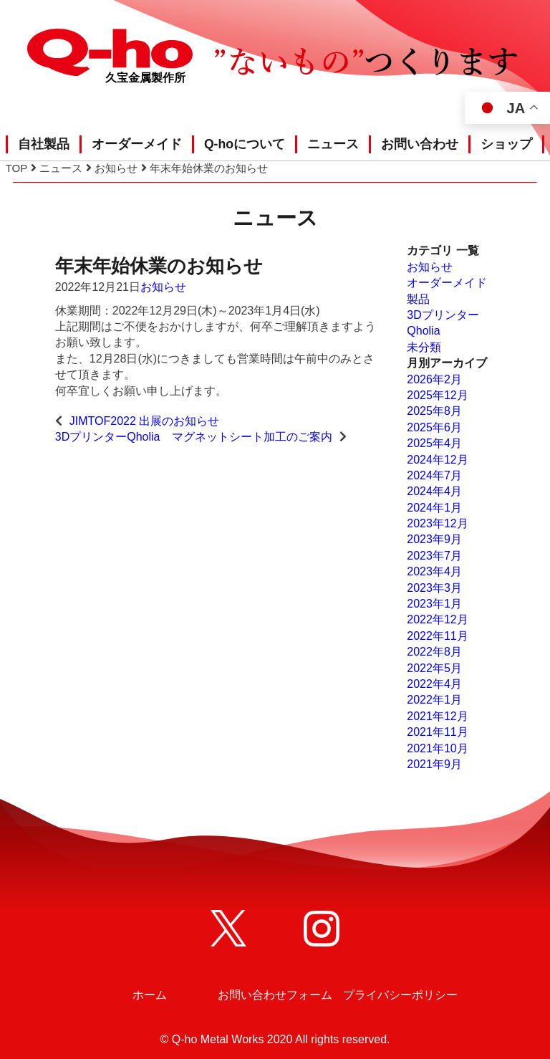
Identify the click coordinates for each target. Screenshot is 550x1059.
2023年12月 (437, 523)
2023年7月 (434, 556)
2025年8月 (434, 411)
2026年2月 (434, 379)
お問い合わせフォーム (275, 995)
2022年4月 (434, 684)
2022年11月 (437, 636)
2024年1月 (434, 508)
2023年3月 (434, 588)
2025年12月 (437, 395)
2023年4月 (434, 571)
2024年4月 (434, 491)
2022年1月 (434, 700)
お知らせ (163, 287)
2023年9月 (434, 539)
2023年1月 (434, 604)
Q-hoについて (244, 144)
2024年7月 (434, 475)
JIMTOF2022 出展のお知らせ (144, 421)
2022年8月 (434, 652)
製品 (418, 299)
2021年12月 (437, 716)
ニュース (333, 144)
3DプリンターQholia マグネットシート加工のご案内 (193, 437)
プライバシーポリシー (400, 995)
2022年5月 (434, 668)
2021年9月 (434, 764)
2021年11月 (437, 732)
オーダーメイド (137, 144)
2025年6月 (434, 427)
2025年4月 (434, 443)
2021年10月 (437, 748)
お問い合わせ (419, 144)
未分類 (424, 347)
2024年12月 (437, 460)
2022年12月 (437, 619)
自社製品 (43, 144)
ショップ (506, 144)
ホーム (149, 995)
